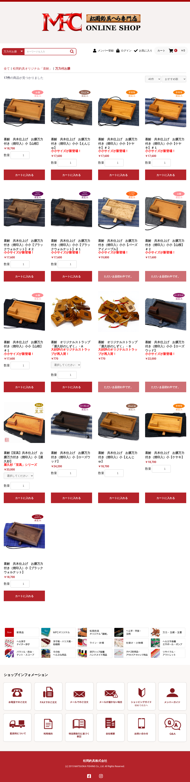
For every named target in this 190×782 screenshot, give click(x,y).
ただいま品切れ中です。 (118, 276)
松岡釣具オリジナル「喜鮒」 (32, 68)
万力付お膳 (62, 68)
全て (7, 68)
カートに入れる (24, 175)
